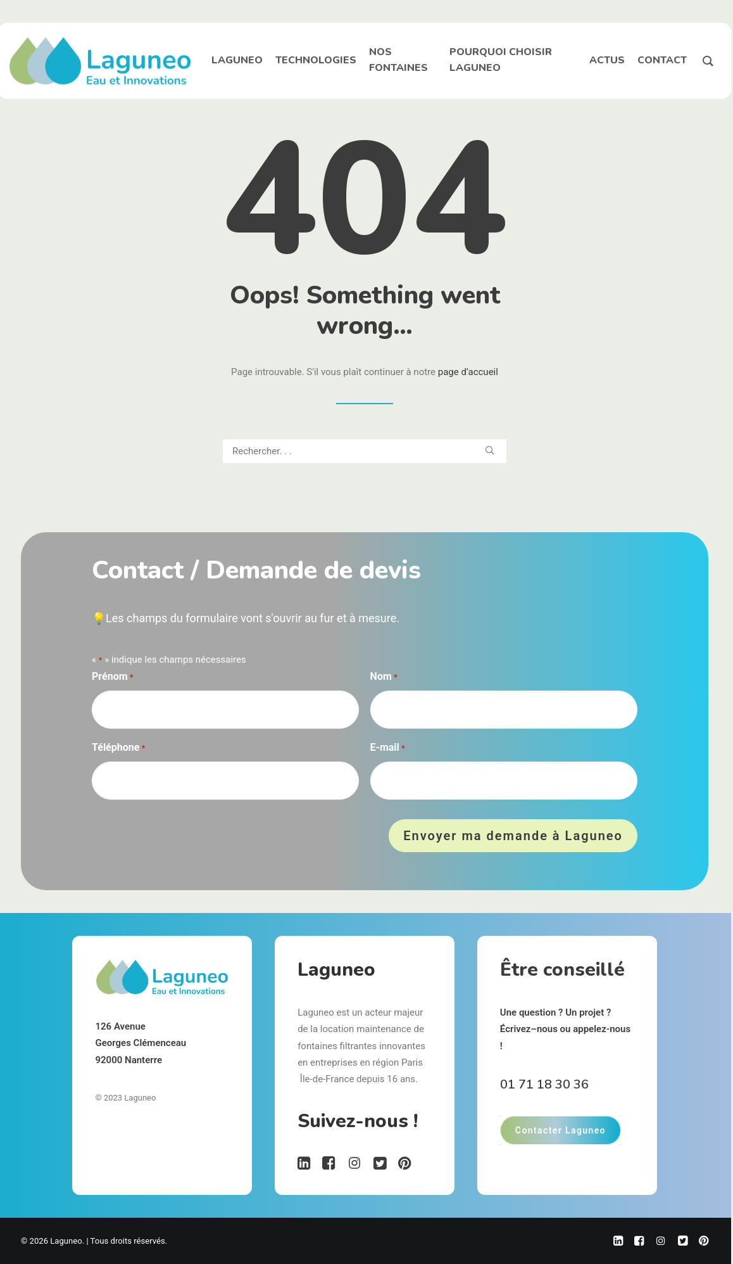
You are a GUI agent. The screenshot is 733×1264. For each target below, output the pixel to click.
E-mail (387, 748)
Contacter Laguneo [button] (560, 1130)
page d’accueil (468, 372)
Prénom (113, 677)
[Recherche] (364, 451)
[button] (489, 450)
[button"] (304, 1166)
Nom (384, 677)
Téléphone (118, 748)
